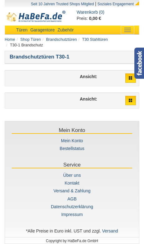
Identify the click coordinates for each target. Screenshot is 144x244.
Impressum (72, 214)
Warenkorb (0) (91, 12)
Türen (22, 29)
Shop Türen (31, 39)
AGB (72, 198)
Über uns (72, 175)
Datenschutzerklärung (72, 206)
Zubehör (66, 29)
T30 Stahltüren (95, 39)
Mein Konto (72, 140)
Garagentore (42, 29)
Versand (110, 230)
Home (10, 39)
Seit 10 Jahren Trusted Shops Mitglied (62, 4)
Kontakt (72, 183)
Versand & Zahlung (72, 190)
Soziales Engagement (115, 4)
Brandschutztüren (61, 39)
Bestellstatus (72, 148)
